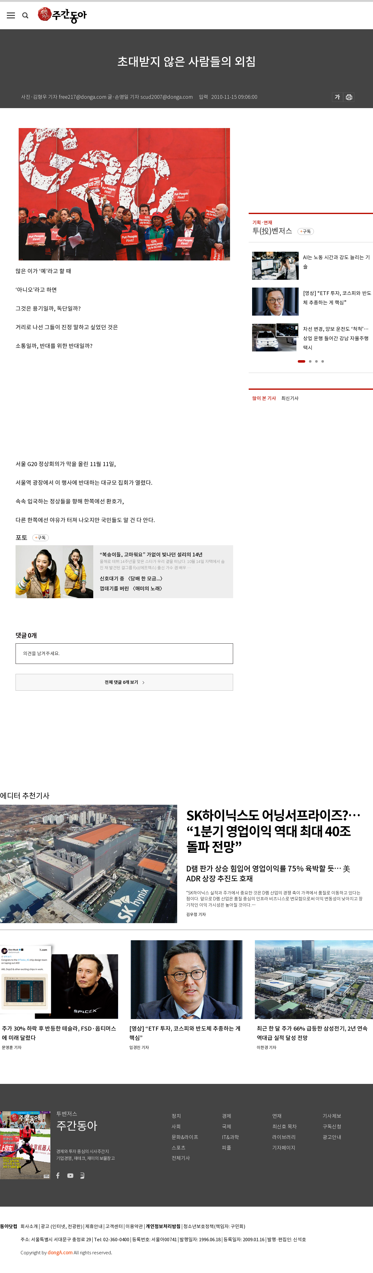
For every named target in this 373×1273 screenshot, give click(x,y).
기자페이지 (284, 1148)
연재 (277, 1116)
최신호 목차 (284, 1127)
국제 (226, 1127)
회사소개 (29, 1226)
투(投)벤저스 (272, 231)
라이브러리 (284, 1137)
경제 (226, 1116)
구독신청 (332, 1127)
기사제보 (332, 1116)
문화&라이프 (185, 1137)
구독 (42, 538)
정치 (176, 1116)
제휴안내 (94, 1226)
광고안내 (332, 1137)
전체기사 (181, 1158)
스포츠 (179, 1148)
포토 (21, 538)
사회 (176, 1127)
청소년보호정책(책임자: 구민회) (214, 1226)
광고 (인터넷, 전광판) (61, 1226)
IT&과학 (230, 1137)
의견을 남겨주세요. (41, 653)
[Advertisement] (91, 403)
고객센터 (114, 1226)
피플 (226, 1148)
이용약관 (134, 1226)
